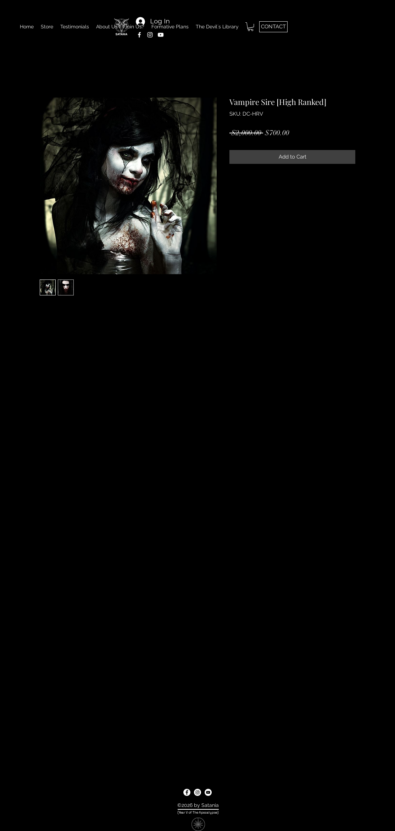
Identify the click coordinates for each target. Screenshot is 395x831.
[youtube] (208, 792)
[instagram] (197, 792)
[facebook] (186, 792)
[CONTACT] (273, 26)
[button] (250, 26)
